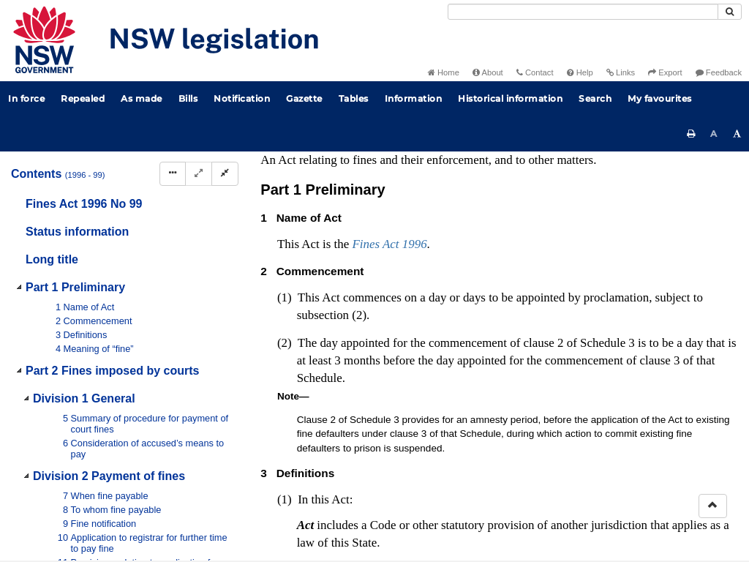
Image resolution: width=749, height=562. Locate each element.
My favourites (660, 98)
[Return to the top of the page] (713, 506)
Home (443, 72)
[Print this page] (691, 133)
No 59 (415, 193)
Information (414, 98)
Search (595, 98)
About (488, 72)
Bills (188, 98)
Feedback (719, 72)
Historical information (510, 98)
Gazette (304, 98)
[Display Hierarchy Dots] (172, 174)
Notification (242, 98)
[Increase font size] (737, 133)
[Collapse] (224, 174)
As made (141, 98)
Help (580, 72)
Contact (535, 72)
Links (620, 72)
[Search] (583, 12)
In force (26, 98)
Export (665, 72)
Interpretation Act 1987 (570, 331)
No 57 (446, 178)
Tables (354, 98)
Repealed (83, 98)
